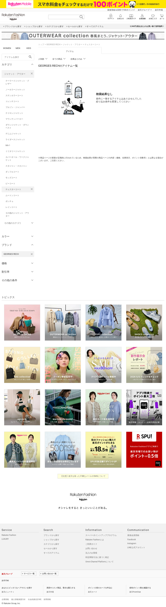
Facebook (131, 539)
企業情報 (5, 599)
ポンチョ (9, 201)
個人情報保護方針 (18, 599)
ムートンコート (12, 195)
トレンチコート (12, 101)
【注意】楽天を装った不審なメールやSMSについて (83, 476)
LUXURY (5, 539)
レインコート (11, 207)
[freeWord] (18, 57)
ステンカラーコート (14, 95)
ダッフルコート (12, 172)
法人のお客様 (91, 553)
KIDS (29, 48)
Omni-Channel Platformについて (99, 562)
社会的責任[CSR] (34, 599)
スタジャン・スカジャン (16, 166)
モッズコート (11, 178)
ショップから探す (51, 540)
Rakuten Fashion (9, 535)
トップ (41, 44)
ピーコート (10, 183)
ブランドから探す (51, 535)
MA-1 (8, 145)
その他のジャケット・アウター (17, 214)
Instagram (131, 543)
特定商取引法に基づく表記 (97, 557)
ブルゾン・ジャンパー (15, 107)
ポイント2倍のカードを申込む (100, 588)
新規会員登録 (133, 535)
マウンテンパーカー (14, 119)
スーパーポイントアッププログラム (101, 535)
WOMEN (7, 48)
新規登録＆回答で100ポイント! (121, 10)
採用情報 (47, 599)
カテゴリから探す (51, 544)
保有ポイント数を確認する (140, 588)
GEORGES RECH (53, 44)
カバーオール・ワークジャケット (17, 158)
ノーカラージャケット (15, 90)
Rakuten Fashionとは (94, 540)
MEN (18, 48)
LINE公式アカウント (136, 547)
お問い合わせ (91, 548)
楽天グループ (144, 10)
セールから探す (50, 548)
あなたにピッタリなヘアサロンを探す (17, 588)
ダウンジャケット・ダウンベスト (17, 126)
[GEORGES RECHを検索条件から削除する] (31, 254)
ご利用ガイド (91, 544)
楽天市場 (159, 10)
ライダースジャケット (15, 139)
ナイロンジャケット (14, 113)
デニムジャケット (13, 134)
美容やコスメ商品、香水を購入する (61, 588)
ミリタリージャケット (15, 151)
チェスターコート (13, 189)
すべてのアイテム (51, 553)
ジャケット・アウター (14, 74)
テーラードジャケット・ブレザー (17, 82)
